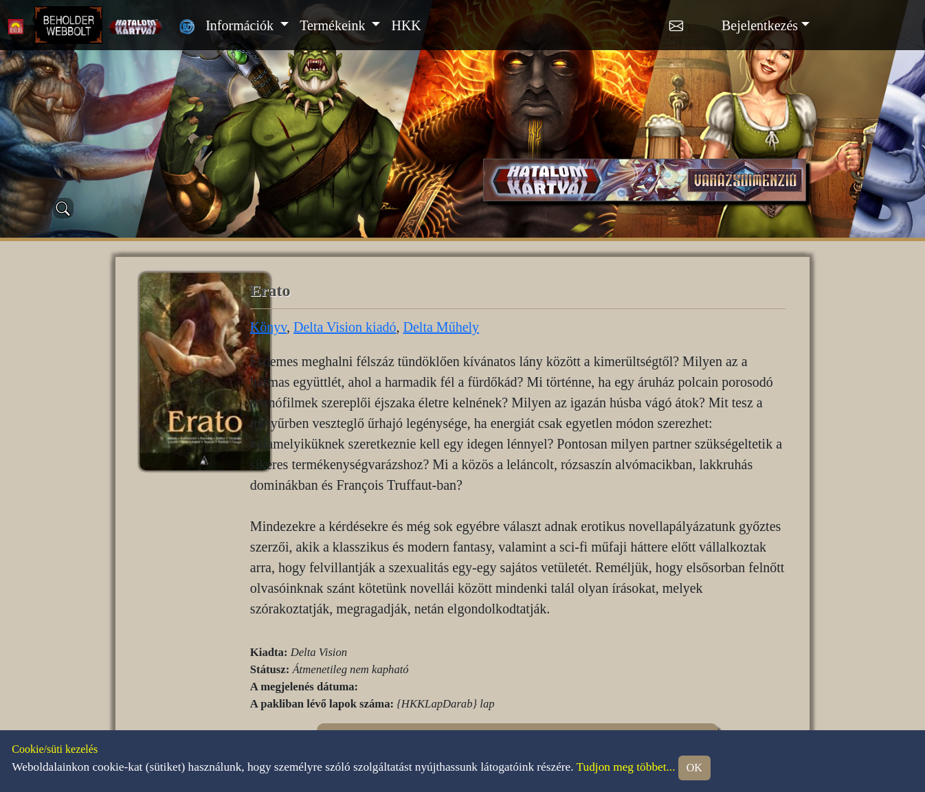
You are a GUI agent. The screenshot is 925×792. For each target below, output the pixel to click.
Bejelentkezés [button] (760, 25)
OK (694, 767)
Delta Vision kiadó (345, 327)
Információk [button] (241, 25)
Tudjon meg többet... (626, 766)
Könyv (268, 327)
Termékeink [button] (334, 25)
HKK (406, 25)
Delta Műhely (441, 327)
